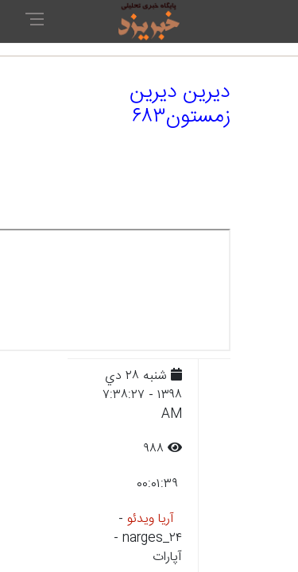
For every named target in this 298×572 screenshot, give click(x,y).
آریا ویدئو (150, 519)
